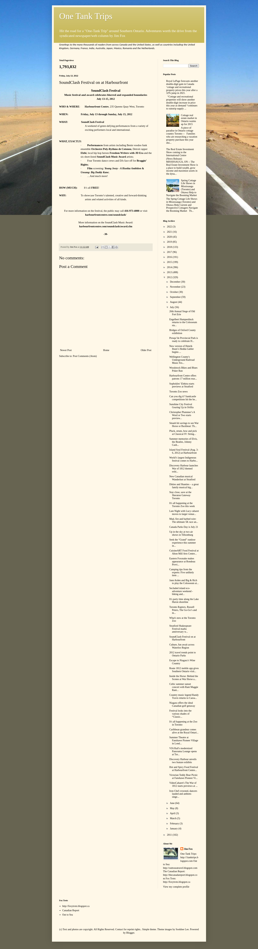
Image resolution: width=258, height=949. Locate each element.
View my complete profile (176, 886)
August (174, 302)
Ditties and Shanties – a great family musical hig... (184, 486)
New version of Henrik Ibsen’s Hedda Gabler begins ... (181, 349)
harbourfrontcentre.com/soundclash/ (105, 214)
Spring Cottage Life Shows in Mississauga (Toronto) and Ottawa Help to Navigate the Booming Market (181, 188)
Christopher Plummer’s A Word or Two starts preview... (182, 415)
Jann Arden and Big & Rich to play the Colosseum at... (184, 582)
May (172, 808)
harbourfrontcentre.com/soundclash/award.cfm (105, 226)
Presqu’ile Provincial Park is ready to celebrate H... (183, 339)
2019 (170, 242)
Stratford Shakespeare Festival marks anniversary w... (180, 628)
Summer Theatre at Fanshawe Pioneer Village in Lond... (183, 740)
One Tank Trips (85, 16)
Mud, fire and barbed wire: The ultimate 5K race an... (183, 520)
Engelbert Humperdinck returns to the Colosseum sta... (183, 322)
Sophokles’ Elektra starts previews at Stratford (181, 385)
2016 (170, 257)
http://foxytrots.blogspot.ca (76, 906)
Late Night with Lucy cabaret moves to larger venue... (184, 512)
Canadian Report (70, 910)
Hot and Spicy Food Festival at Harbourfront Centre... (183, 769)
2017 (170, 252)
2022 (170, 226)
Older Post (146, 350)
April (173, 813)
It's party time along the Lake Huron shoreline (184, 601)
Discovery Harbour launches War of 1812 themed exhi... (183, 468)
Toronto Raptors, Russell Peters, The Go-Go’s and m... (183, 610)
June (172, 803)
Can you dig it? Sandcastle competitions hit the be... (183, 398)
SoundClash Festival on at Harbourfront (182, 638)
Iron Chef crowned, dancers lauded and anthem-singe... (183, 794)
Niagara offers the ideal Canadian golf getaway (182, 704)
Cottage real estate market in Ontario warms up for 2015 (189, 120)
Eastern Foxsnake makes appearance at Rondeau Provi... (182, 561)
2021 (170, 231)
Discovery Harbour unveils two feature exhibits (183, 761)
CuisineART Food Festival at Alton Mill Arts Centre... (184, 552)
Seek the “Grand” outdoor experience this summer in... (182, 542)
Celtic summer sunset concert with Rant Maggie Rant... (183, 687)
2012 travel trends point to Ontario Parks (182, 654)
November (175, 286)
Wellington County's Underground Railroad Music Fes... (182, 359)
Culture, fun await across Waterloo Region (181, 646)
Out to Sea (67, 914)
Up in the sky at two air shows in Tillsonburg (181, 533)
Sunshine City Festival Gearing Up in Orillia (181, 406)
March (173, 818)
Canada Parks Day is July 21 (183, 527)
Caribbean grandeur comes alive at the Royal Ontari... (184, 731)
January (174, 828)
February (175, 823)
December (175, 281)
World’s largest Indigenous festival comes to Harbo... (183, 459)
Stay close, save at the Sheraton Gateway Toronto (180, 495)
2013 (170, 272)
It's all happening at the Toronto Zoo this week (182, 505)
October (174, 292)
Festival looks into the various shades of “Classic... (180, 713)
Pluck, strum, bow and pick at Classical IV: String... (183, 432)
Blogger (130, 932)
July (172, 307)
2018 (170, 247)
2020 (170, 237)
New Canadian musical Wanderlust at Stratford (182, 478)
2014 (170, 267)
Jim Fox (188, 849)
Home (106, 350)
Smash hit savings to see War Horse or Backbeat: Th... (184, 424)
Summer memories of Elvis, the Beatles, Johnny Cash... (183, 442)
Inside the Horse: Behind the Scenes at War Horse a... (183, 678)
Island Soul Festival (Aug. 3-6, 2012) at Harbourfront (183, 451)
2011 (170, 834)
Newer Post (66, 350)
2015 (170, 262)
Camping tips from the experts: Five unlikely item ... (181, 572)
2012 (170, 277)
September (175, 297)
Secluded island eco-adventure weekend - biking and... (181, 591)
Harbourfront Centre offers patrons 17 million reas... (183, 377)
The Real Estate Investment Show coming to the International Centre (180, 152)
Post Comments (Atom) (85, 356)
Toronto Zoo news (178, 391)
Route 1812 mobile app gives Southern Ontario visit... (184, 670)
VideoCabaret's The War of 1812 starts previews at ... (183, 784)
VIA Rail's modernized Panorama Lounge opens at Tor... (183, 751)
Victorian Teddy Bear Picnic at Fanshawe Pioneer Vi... (183, 776)
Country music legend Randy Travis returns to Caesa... (184, 696)
